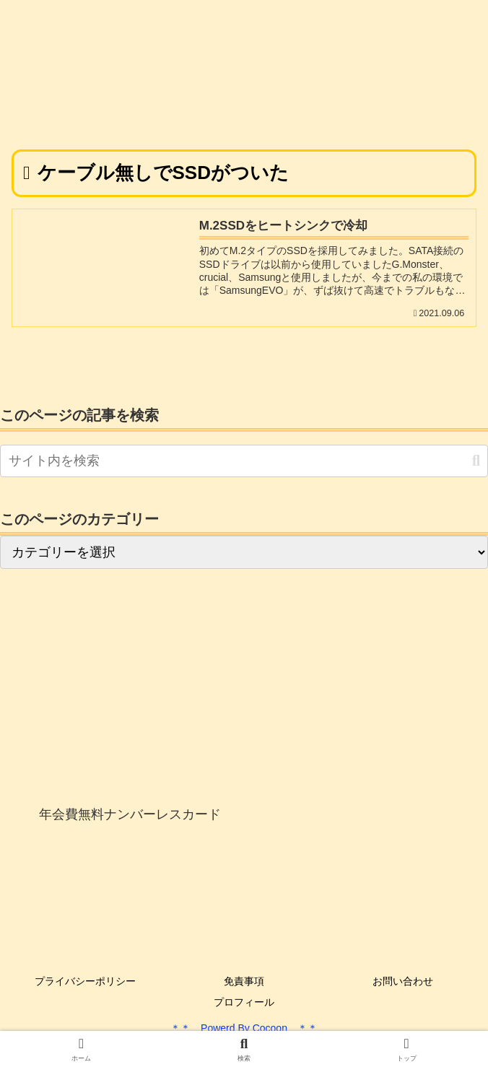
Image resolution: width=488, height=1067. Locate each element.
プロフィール (244, 1002)
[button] (476, 461)
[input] (244, 461)
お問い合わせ (402, 981)
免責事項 (244, 981)
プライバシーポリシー (85, 981)
